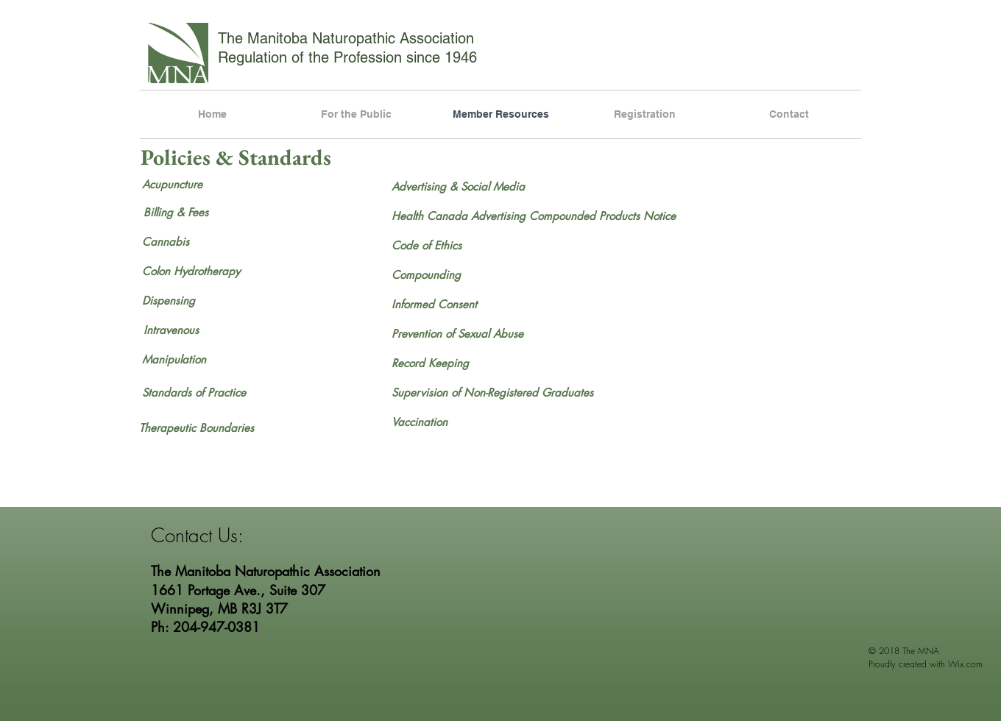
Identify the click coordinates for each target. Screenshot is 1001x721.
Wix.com (965, 664)
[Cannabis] (195, 241)
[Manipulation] (194, 359)
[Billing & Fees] (210, 212)
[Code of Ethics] (444, 245)
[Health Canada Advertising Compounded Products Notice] (540, 215)
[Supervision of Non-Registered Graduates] (492, 392)
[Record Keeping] (436, 362)
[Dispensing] (194, 300)
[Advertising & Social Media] (458, 186)
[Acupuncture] (203, 184)
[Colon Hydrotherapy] (218, 270)
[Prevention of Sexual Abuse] (457, 333)
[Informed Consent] (434, 304)
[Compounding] (445, 274)
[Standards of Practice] (194, 392)
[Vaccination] (420, 421)
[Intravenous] (196, 329)
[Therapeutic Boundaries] (196, 427)
